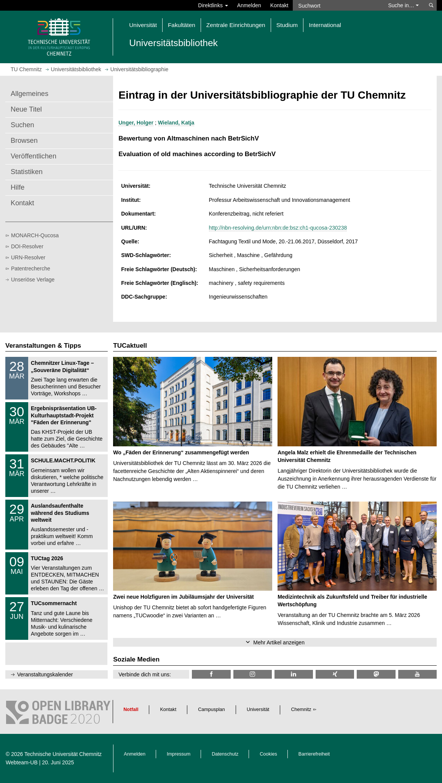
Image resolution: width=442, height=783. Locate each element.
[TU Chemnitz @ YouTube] (417, 674)
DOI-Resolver (27, 246)
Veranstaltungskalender (45, 674)
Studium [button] (287, 25)
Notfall (130, 709)
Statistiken (27, 172)
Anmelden (249, 5)
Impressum (178, 754)
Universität (258, 709)
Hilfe (17, 187)
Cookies (268, 754)
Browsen (24, 140)
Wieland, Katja (176, 123)
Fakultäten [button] (181, 25)
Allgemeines (29, 93)
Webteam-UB (22, 762)
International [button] (325, 25)
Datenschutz (225, 754)
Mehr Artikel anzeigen (279, 642)
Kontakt (279, 5)
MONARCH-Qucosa (35, 235)
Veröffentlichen (33, 156)
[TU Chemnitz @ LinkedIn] (293, 674)
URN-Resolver (28, 257)
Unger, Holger (135, 123)
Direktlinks (213, 5)
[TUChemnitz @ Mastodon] (376, 674)
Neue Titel (26, 109)
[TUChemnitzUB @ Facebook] (211, 674)
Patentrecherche (30, 268)
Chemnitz (301, 709)
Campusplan (211, 709)
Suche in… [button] (403, 5)
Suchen (22, 125)
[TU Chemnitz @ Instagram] (252, 674)
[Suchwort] (337, 5)
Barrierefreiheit (314, 754)
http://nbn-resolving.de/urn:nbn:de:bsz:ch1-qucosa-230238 (278, 228)
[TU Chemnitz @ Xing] (335, 674)
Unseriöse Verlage (32, 279)
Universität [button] (143, 25)
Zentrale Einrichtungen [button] (235, 25)
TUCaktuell (130, 345)
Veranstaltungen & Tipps (43, 345)
